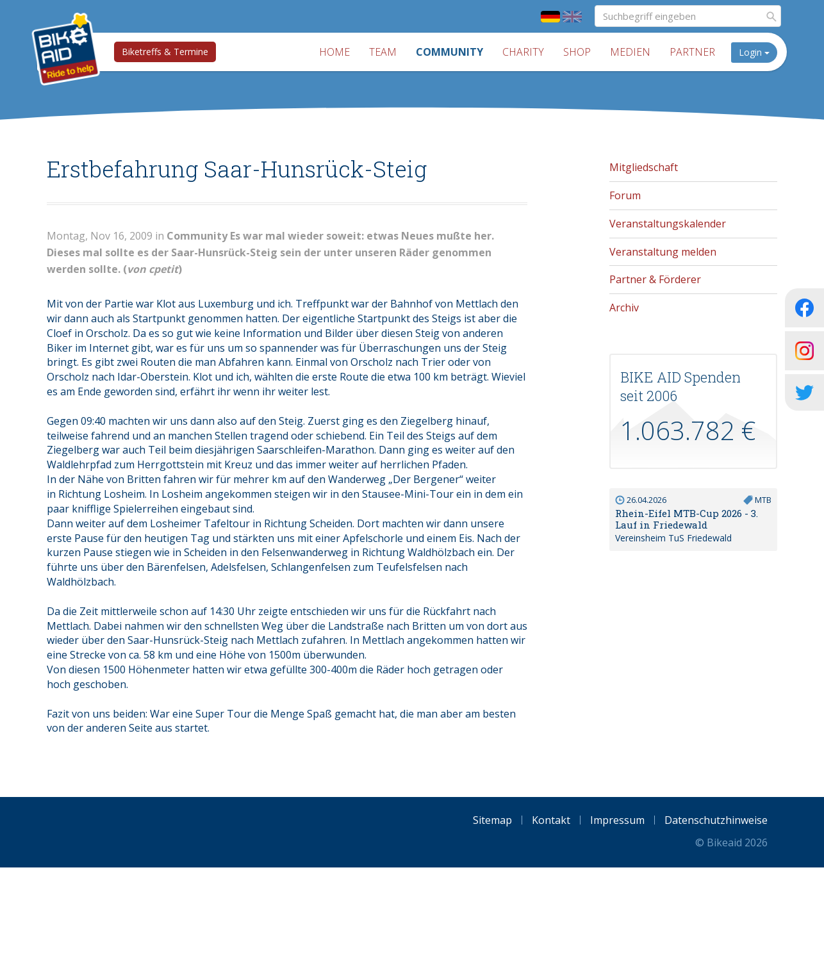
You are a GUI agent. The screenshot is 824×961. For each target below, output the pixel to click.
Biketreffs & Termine (162, 51)
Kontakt (551, 820)
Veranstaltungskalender (667, 224)
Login (757, 52)
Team (386, 52)
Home (337, 52)
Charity (526, 52)
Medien (633, 52)
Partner (695, 52)
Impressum (617, 820)
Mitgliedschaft (643, 167)
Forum (625, 195)
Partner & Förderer (655, 279)
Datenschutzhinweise (716, 820)
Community (452, 52)
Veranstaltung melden (662, 252)
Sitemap (492, 820)
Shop (580, 52)
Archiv (624, 307)
